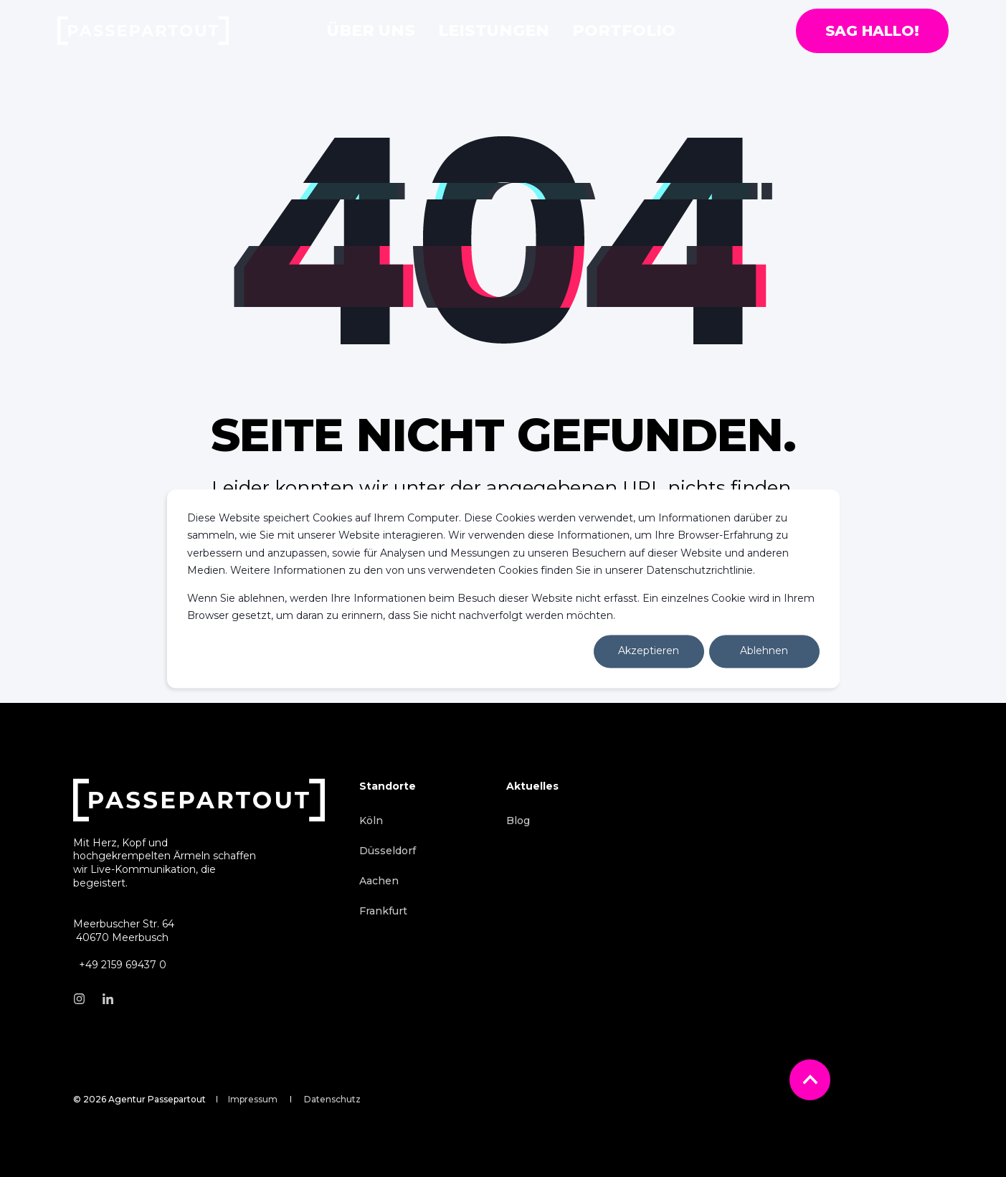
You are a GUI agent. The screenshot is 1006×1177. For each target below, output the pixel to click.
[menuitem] (371, 820)
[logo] (199, 800)
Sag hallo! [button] (872, 30)
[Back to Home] (143, 31)
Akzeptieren (648, 651)
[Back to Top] (809, 1079)
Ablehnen (764, 651)
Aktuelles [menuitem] (532, 787)
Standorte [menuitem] (387, 787)
